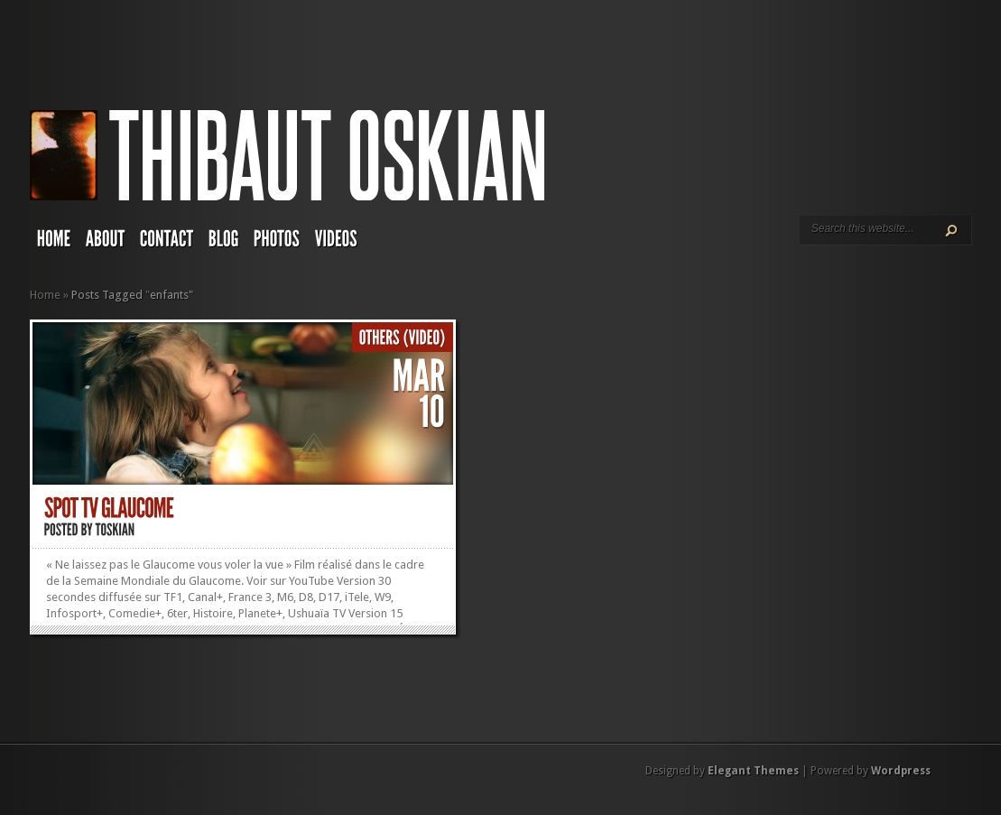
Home (45, 294)
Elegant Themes (753, 770)
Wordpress (901, 770)
